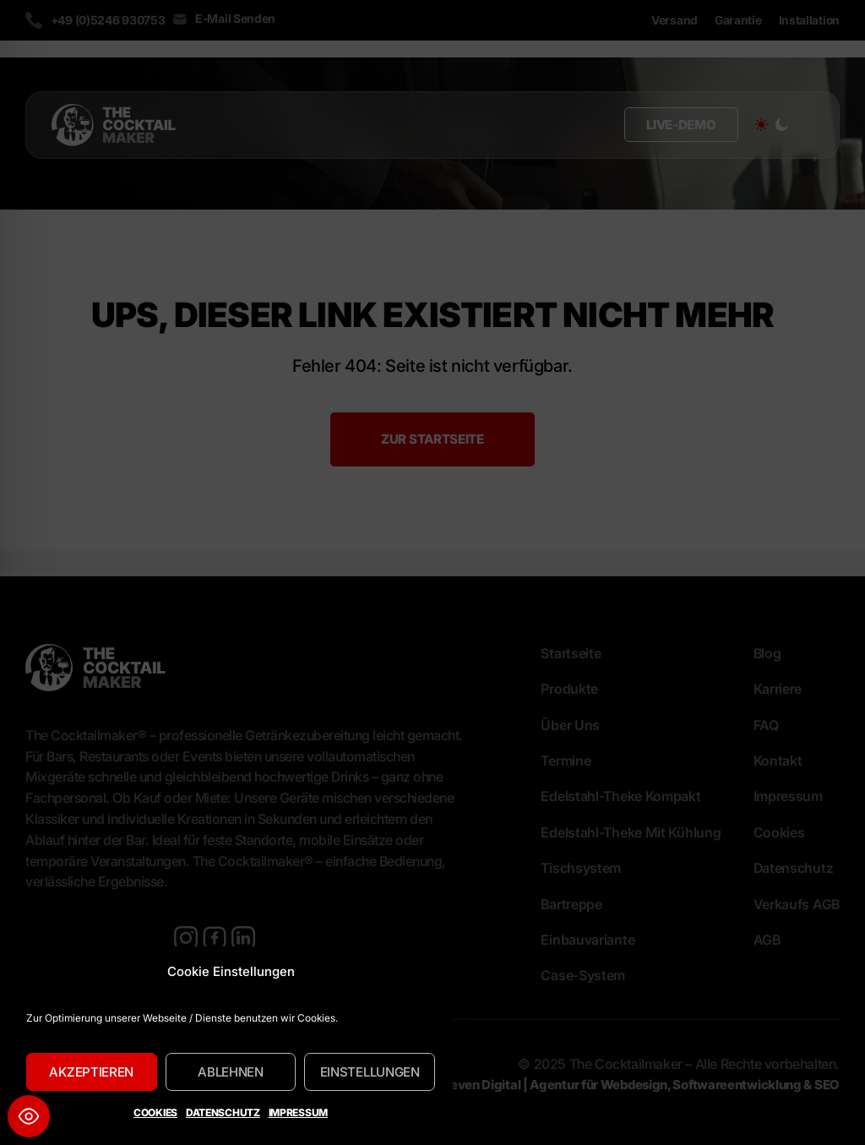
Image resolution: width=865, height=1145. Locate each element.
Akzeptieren (91, 1072)
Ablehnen (231, 1072)
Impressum (298, 1112)
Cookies (155, 1112)
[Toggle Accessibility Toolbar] (29, 1116)
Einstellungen (370, 1072)
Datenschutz (223, 1112)
